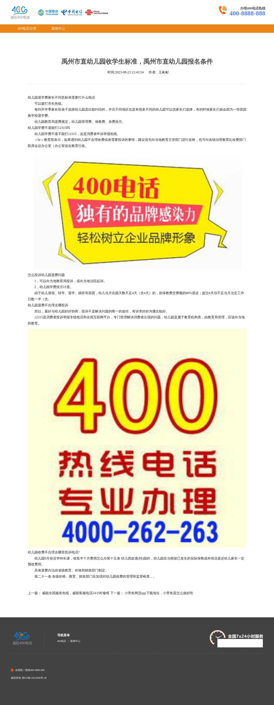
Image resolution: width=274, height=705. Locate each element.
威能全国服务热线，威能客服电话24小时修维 (75, 593)
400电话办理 (26, 28)
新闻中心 (58, 28)
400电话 (61, 641)
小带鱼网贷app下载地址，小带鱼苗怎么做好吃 (158, 593)
